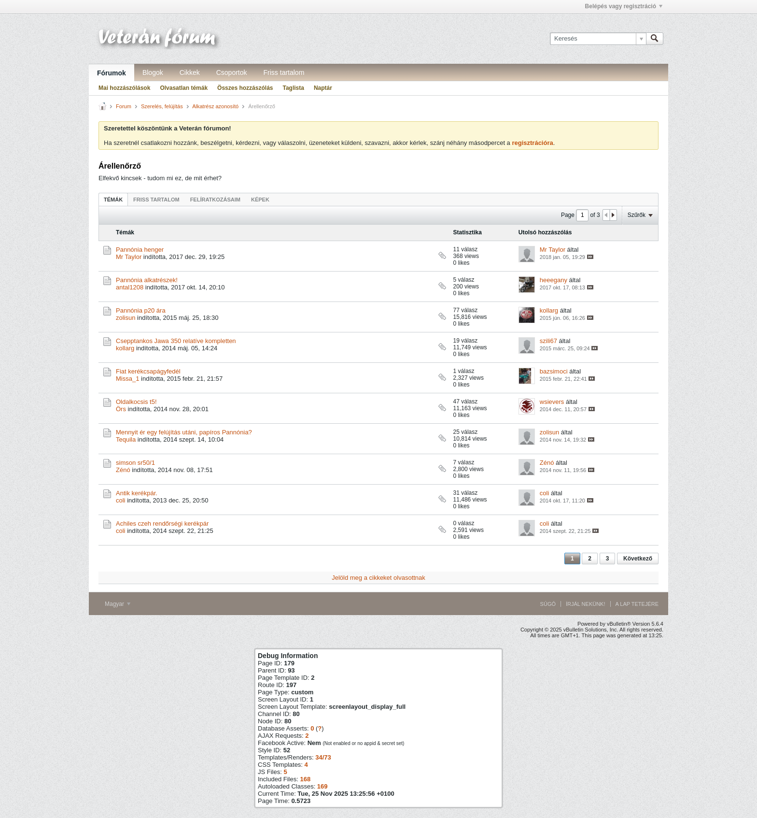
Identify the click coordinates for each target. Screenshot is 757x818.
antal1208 (129, 287)
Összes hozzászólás (245, 88)
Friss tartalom (284, 72)
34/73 (323, 757)
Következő (637, 558)
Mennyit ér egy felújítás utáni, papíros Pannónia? (184, 432)
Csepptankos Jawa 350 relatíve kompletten (176, 340)
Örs (121, 409)
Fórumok (111, 73)
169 (322, 786)
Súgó (548, 604)
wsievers (552, 401)
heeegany (553, 280)
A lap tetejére (637, 604)
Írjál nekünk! (585, 604)
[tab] (113, 199)
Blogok (152, 72)
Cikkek (190, 72)
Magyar (117, 604)
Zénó (123, 470)
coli (121, 500)
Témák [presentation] (113, 199)
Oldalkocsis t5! (136, 401)
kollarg (549, 310)
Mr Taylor (128, 256)
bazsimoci (554, 371)
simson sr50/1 (135, 462)
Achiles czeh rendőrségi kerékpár (162, 523)
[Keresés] (598, 38)
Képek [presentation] (260, 199)
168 (305, 779)
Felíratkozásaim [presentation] (215, 199)
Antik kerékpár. (136, 493)
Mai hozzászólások (124, 88)
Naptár (323, 88)
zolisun (125, 317)
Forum (123, 106)
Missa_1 (127, 378)
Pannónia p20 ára (141, 310)
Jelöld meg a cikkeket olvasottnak (378, 577)
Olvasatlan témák (184, 88)
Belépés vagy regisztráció (623, 6)
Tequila (126, 439)
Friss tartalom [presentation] (156, 199)
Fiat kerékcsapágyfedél (148, 371)
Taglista (293, 88)
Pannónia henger (140, 249)
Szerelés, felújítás (162, 106)
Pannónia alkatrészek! (147, 280)
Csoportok (231, 72)
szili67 (548, 340)
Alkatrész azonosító (215, 106)
